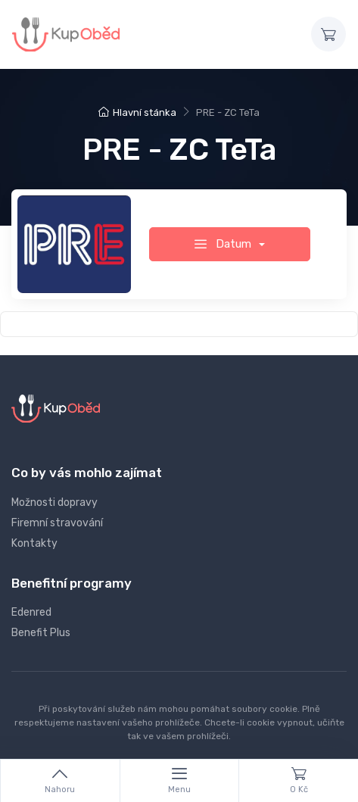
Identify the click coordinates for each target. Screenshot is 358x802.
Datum (224, 244)
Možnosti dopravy (54, 502)
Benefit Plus (40, 632)
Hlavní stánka (137, 112)
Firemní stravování (57, 522)
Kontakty (34, 543)
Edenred (31, 612)
